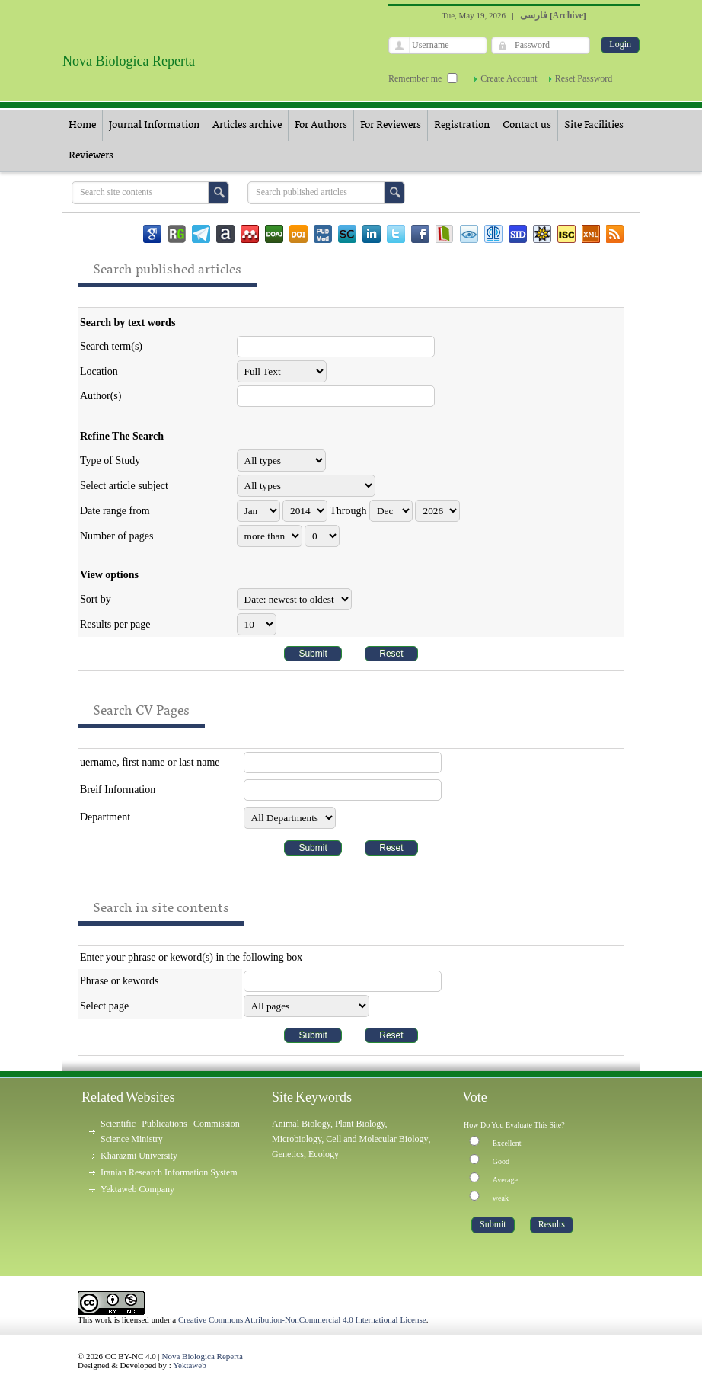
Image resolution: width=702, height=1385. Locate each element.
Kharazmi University (139, 1155)
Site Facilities (594, 125)
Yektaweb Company (137, 1189)
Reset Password (584, 78)
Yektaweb (189, 1365)
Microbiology (296, 1139)
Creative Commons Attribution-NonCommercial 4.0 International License (302, 1319)
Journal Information (154, 125)
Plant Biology (360, 1123)
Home (82, 125)
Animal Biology (301, 1123)
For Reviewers (390, 125)
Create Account (508, 78)
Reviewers (91, 155)
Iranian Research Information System (169, 1172)
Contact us (527, 125)
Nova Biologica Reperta (202, 1356)
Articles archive (247, 125)
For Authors (321, 125)
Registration (462, 125)
